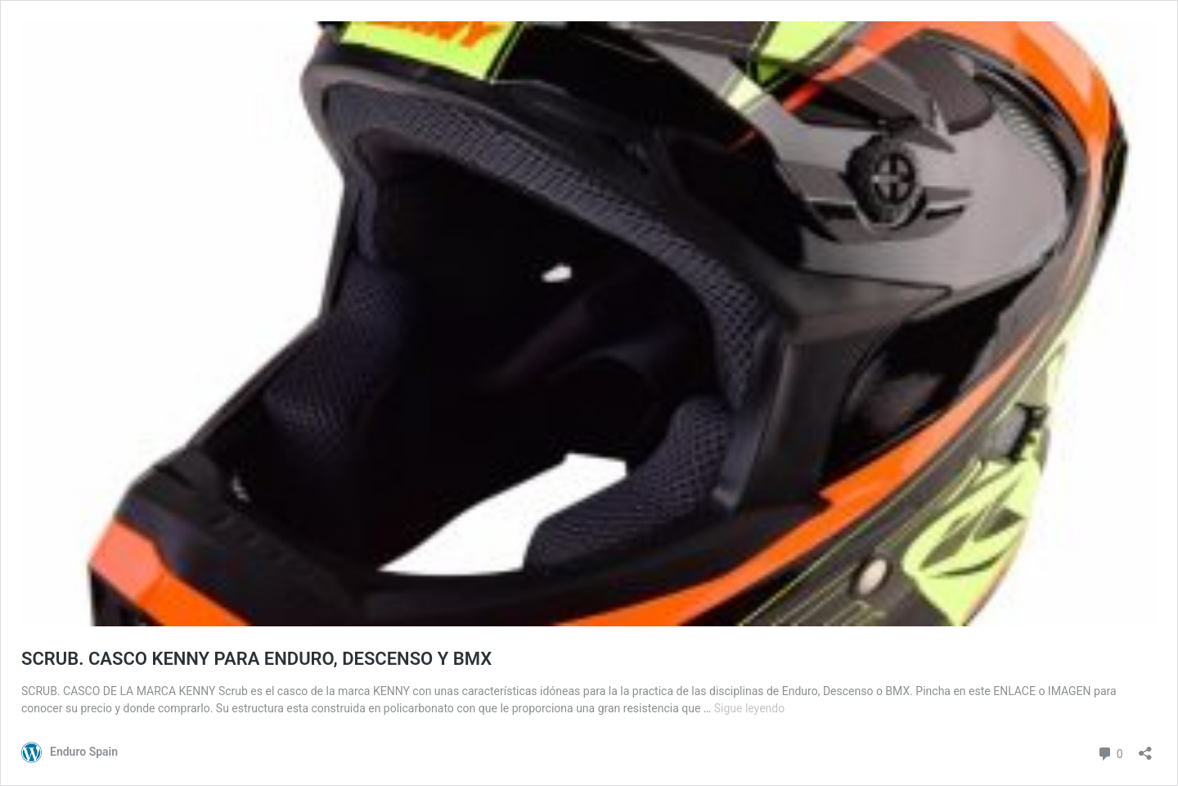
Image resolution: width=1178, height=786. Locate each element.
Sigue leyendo (749, 708)
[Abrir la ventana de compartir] (1145, 748)
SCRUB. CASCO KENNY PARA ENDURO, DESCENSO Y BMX (256, 658)
